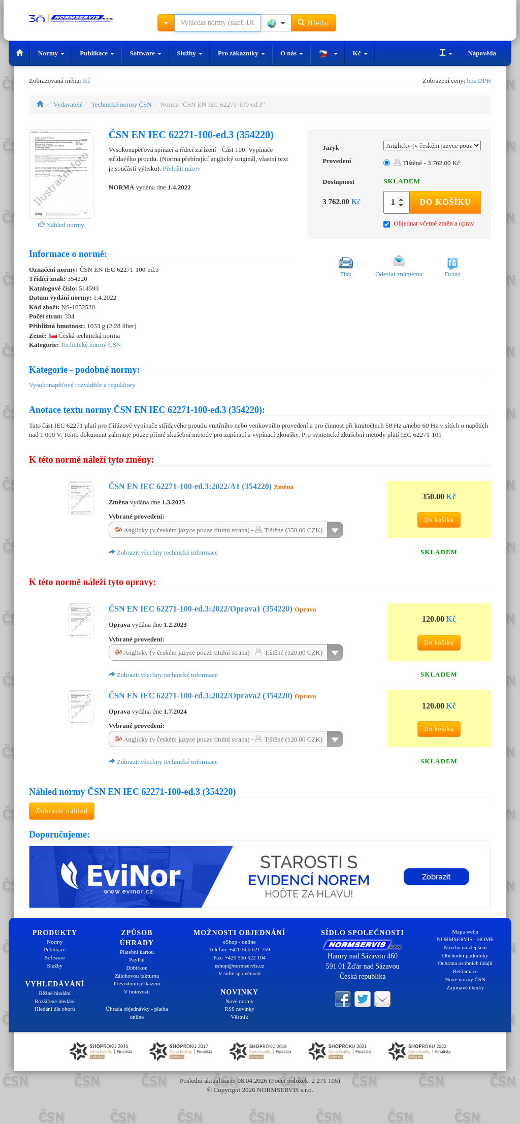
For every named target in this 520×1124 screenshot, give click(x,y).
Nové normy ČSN (465, 979)
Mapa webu (465, 931)
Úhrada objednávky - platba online (137, 1013)
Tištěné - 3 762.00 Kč (427, 163)
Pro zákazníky (241, 53)
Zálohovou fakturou (137, 976)
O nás (291, 53)
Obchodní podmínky (465, 955)
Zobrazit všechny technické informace (163, 552)
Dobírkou (136, 968)
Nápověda (482, 53)
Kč (360, 53)
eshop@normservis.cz (239, 965)
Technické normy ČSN (121, 104)
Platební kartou (137, 952)
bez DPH (479, 80)
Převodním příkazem (137, 983)
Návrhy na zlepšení (465, 947)
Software (145, 53)
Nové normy (239, 1001)
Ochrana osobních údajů (465, 963)
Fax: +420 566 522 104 (239, 957)
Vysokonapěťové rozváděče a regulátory (82, 385)
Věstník (239, 1017)
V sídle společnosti (239, 973)
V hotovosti (137, 991)
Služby (190, 53)
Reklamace (465, 971)
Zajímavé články (465, 987)
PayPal (137, 959)
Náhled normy (61, 225)
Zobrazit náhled (62, 811)
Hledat (314, 22)
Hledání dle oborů (55, 1009)
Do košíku (445, 202)
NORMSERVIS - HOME (465, 939)
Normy (51, 53)
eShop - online (239, 942)
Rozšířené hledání (55, 1001)
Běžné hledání (55, 993)
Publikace (97, 53)
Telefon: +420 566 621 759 (239, 949)
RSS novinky (239, 1009)
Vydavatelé (68, 104)
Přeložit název (182, 168)
